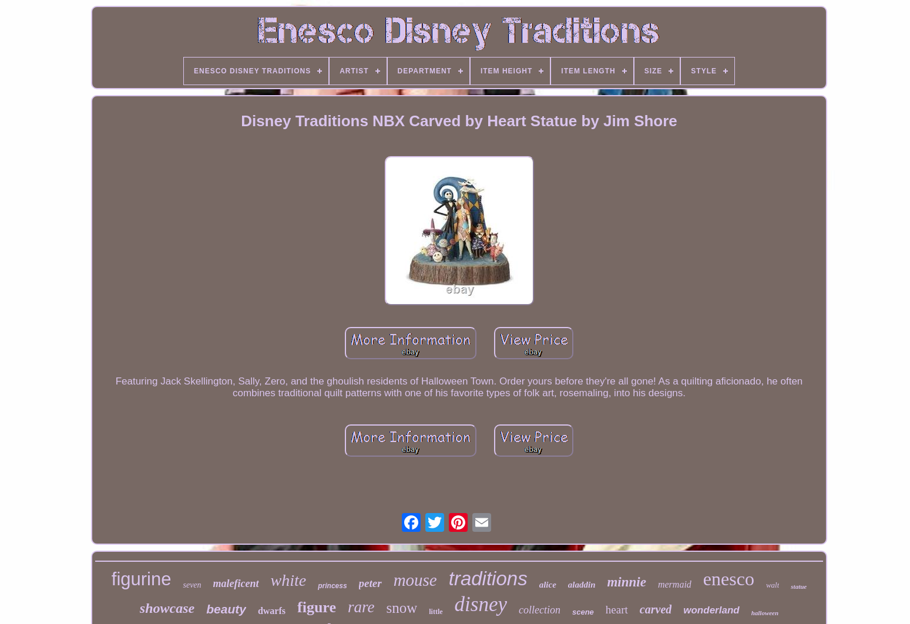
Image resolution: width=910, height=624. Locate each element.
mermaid (674, 584)
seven (192, 585)
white (289, 580)
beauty (226, 609)
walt (772, 585)
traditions (488, 578)
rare (361, 607)
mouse (415, 580)
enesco (728, 578)
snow (401, 608)
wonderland (711, 610)
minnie (626, 582)
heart (617, 609)
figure (316, 607)
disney (481, 604)
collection (539, 610)
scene (583, 612)
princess (332, 586)
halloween (764, 612)
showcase (167, 608)
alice (547, 584)
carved (655, 609)
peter (370, 583)
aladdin (582, 584)
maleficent (236, 583)
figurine (142, 579)
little (435, 612)
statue (799, 586)
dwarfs (272, 611)
